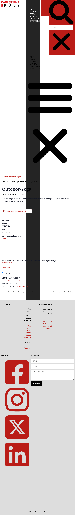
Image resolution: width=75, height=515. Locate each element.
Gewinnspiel (47, 316)
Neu (31, 9)
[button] (61, 12)
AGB (44, 311)
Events (33, 12)
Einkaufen (34, 19)
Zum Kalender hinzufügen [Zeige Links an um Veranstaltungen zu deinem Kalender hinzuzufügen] (17, 211)
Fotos (33, 14)
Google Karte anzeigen (22, 286)
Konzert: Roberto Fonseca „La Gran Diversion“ (21, 292)
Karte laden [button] (6, 268)
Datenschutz (48, 313)
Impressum (47, 309)
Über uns (27, 343)
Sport (4, 239)
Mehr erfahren (7, 263)
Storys (33, 16)
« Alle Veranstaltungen (11, 177)
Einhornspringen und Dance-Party (62, 292)
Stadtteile (35, 21)
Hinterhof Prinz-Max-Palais (11, 281)
